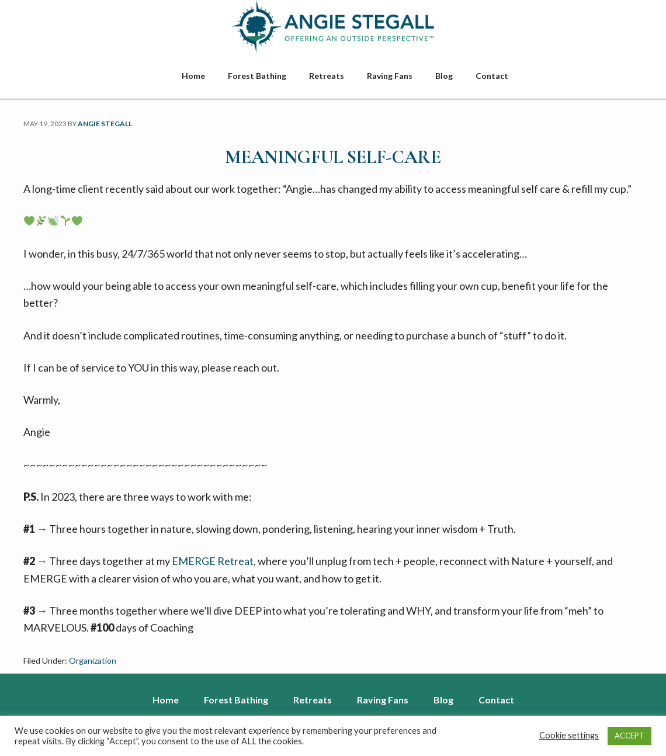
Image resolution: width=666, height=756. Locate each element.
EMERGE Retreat (213, 560)
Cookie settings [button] (569, 735)
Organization (92, 660)
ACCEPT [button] (629, 735)
